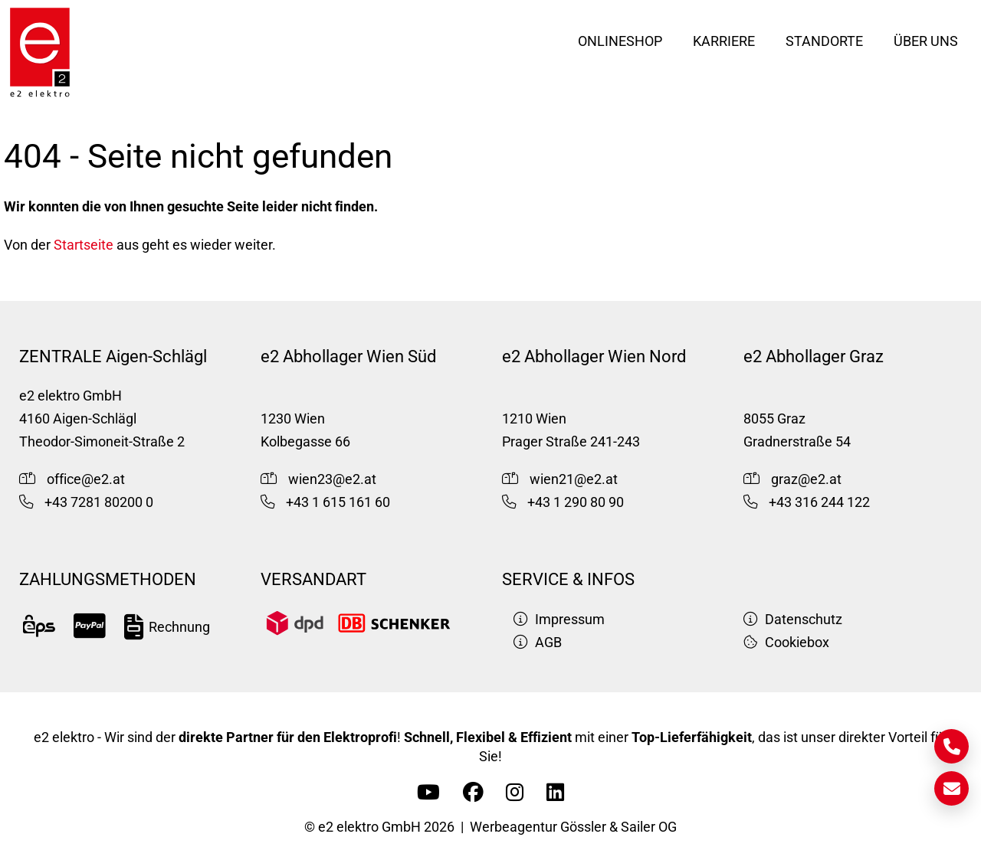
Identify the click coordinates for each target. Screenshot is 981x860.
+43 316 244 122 (819, 502)
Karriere (724, 41)
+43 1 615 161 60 (338, 502)
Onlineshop (620, 41)
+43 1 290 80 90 (575, 502)
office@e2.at (86, 479)
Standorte (824, 41)
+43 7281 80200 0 (98, 502)
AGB (537, 642)
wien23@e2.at (332, 479)
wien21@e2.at (574, 479)
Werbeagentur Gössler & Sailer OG (573, 827)
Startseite (83, 245)
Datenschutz (792, 619)
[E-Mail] (951, 788)
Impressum (559, 619)
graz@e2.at (806, 479)
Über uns (926, 41)
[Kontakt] (951, 746)
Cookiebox (786, 642)
